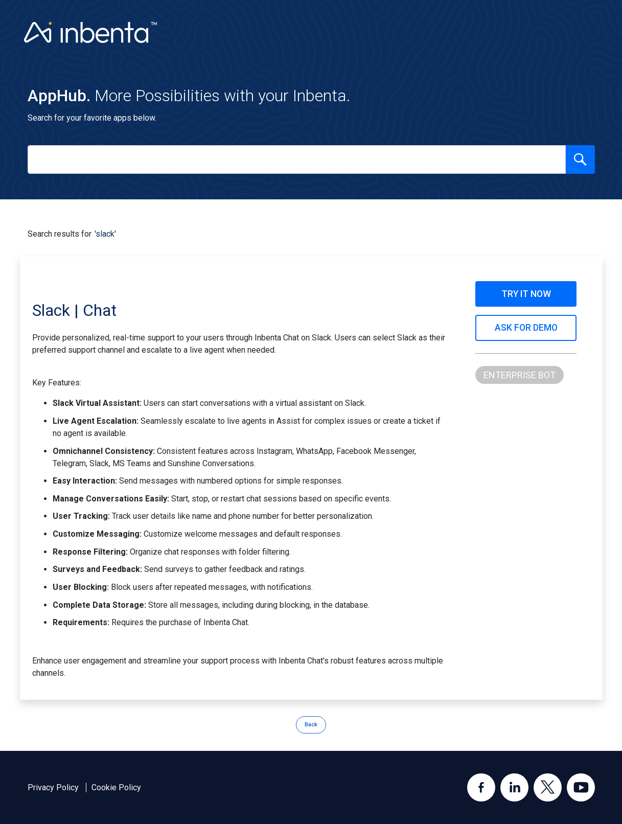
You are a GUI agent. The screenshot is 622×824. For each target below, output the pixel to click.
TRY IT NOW (526, 294)
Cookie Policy (116, 787)
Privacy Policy (53, 787)
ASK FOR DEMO (526, 328)
